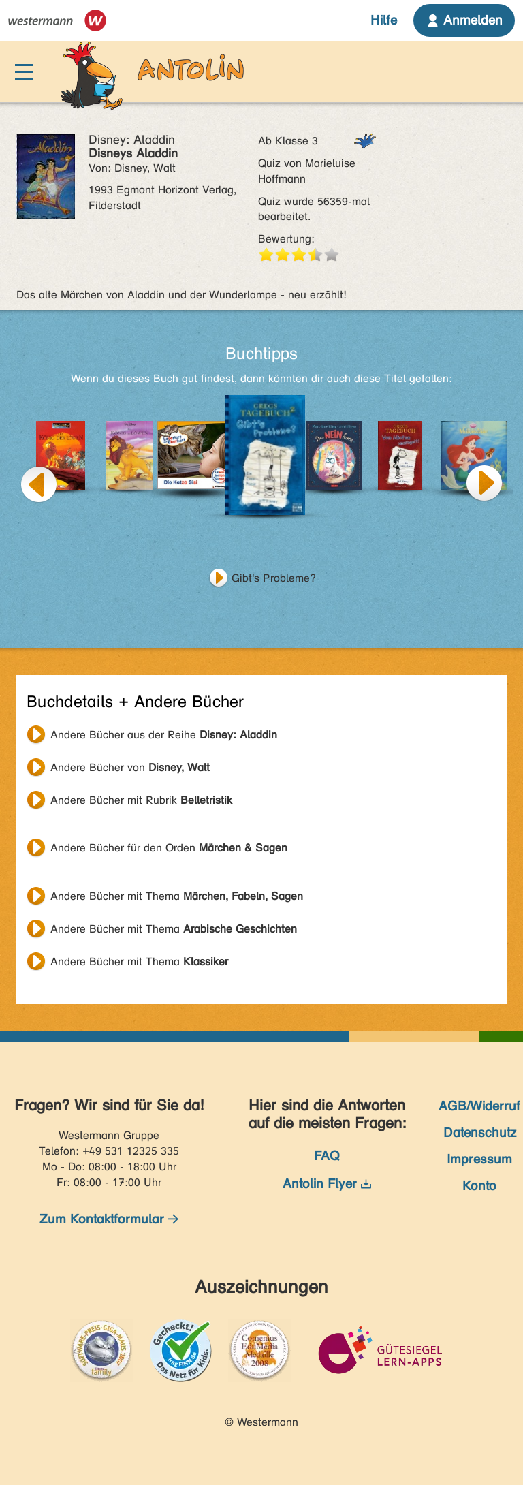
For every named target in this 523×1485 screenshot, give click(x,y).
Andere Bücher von (130, 767)
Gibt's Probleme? (274, 578)
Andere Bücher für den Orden (168, 847)
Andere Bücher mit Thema (176, 896)
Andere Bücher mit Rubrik (141, 800)
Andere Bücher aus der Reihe (163, 734)
